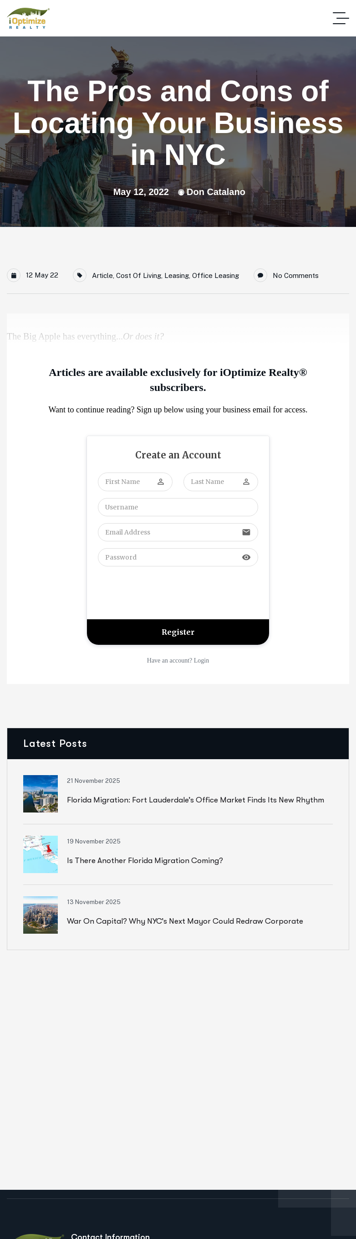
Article (102, 275)
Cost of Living (138, 275)
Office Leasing (215, 275)
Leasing (176, 275)
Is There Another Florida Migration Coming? (145, 860)
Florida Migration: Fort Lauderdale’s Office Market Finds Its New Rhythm (195, 800)
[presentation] (167, 592)
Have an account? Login (178, 660)
